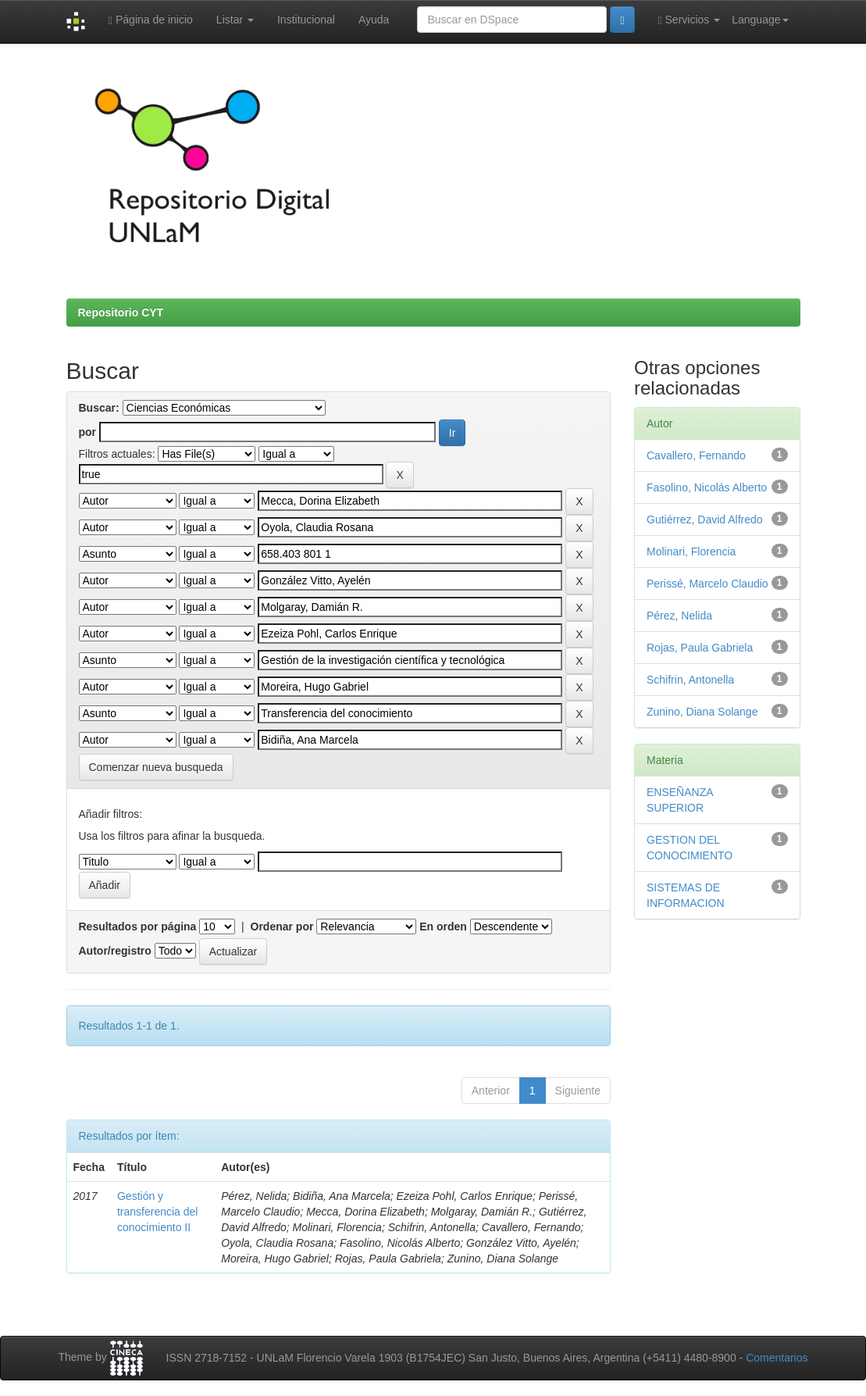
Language (760, 19)
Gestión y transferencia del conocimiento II (157, 1212)
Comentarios (776, 1357)
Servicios (689, 20)
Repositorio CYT (121, 312)
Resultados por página (138, 926)
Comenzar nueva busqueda (156, 767)
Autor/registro (115, 950)
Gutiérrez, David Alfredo (705, 519)
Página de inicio (151, 20)
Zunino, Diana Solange (702, 711)
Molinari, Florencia (691, 551)
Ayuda (373, 19)
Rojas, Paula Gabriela (700, 647)
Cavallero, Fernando (696, 455)
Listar (235, 19)
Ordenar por (282, 926)
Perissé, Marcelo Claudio (707, 583)
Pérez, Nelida (679, 615)
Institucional (306, 19)
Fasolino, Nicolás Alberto (707, 487)
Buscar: (99, 408)
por (88, 432)
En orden (443, 926)
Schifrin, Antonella (690, 679)
